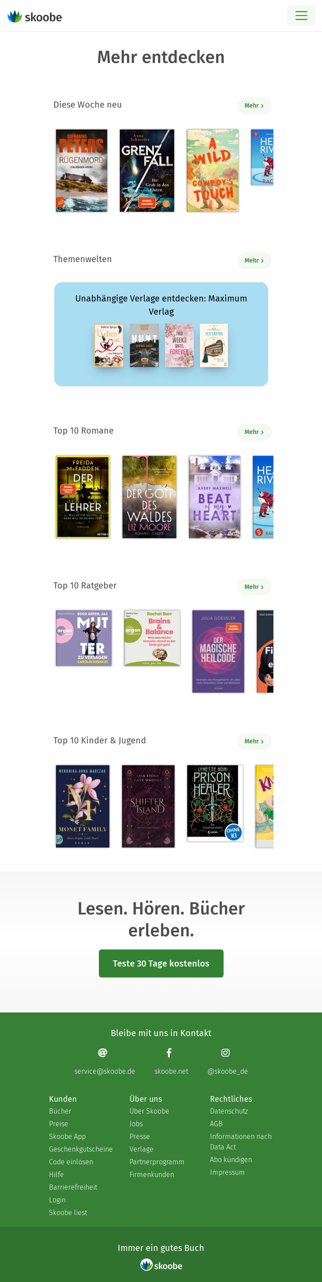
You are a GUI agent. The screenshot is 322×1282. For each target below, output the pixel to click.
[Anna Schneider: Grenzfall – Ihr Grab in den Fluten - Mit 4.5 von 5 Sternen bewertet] (147, 170)
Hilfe (56, 1174)
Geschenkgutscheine (80, 1149)
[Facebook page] (171, 1061)
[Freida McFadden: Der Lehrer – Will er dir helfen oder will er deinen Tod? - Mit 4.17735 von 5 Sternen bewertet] (83, 497)
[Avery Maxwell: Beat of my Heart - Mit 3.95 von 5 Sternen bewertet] (215, 497)
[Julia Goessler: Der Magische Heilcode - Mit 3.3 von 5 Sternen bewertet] (218, 651)
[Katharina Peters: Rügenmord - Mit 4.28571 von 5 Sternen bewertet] (82, 170)
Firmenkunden (152, 1174)
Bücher (60, 1111)
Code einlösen (71, 1162)
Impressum (227, 1172)
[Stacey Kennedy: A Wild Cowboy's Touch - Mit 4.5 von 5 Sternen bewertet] (212, 170)
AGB (216, 1124)
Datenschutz (229, 1111)
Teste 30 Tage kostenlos (161, 963)
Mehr (254, 105)
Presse (140, 1136)
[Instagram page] (228, 1061)
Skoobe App (67, 1136)
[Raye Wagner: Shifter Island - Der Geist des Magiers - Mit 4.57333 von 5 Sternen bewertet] (148, 806)
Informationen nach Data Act (241, 1141)
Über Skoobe (149, 1111)
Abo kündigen (231, 1160)
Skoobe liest (68, 1212)
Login (57, 1200)
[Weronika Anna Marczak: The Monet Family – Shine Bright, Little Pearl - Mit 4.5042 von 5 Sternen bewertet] (83, 806)
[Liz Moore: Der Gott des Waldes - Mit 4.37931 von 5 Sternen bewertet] (149, 497)
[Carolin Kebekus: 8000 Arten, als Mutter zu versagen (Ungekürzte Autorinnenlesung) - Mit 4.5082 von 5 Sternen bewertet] (84, 638)
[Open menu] (301, 15)
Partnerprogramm (157, 1162)
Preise (58, 1124)
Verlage (142, 1149)
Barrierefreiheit (73, 1187)
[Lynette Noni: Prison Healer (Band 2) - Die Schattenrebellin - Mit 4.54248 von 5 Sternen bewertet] (215, 803)
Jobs (136, 1124)
